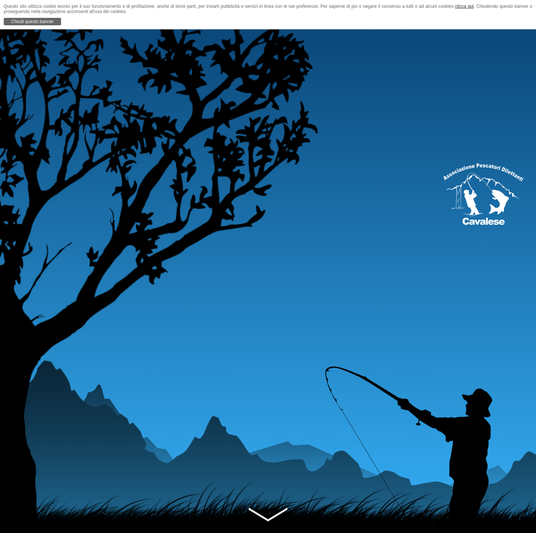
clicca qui (464, 6)
